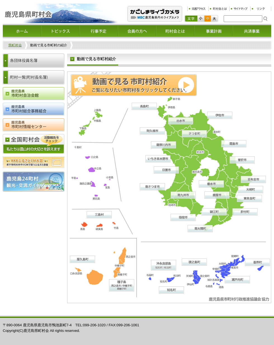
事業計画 (213, 31)
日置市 (166, 170)
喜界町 (257, 262)
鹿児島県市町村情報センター (33, 124)
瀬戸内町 (237, 279)
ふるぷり (155, 14)
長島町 (144, 106)
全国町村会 (33, 144)
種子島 (121, 285)
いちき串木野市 (158, 158)
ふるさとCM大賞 (33, 162)
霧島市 (233, 143)
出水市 (180, 120)
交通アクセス (197, 8)
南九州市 (183, 195)
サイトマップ (239, 8)
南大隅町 (200, 228)
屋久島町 (82, 259)
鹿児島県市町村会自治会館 (33, 93)
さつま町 (194, 133)
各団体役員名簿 (33, 61)
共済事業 (252, 31)
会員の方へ (137, 31)
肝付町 (245, 211)
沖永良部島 (163, 265)
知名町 (171, 290)
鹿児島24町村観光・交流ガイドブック (33, 181)
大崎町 (250, 189)
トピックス (60, 31)
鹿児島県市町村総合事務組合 (33, 109)
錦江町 (214, 211)
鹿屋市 (217, 195)
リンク (260, 8)
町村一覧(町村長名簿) (33, 77)
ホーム (22, 31)
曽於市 (242, 160)
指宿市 (183, 217)
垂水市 (211, 184)
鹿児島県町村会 (61, 13)
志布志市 (253, 179)
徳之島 (194, 262)
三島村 (99, 214)
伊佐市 (219, 115)
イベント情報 (98, 31)
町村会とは (218, 8)
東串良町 (249, 198)
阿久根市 (152, 131)
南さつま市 (152, 186)
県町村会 (15, 45)
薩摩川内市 (163, 144)
